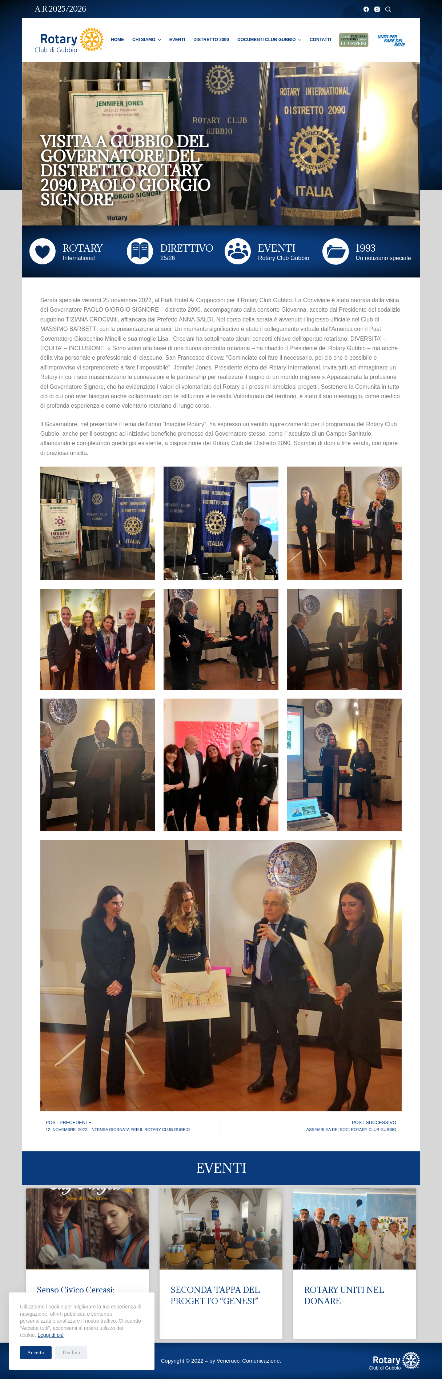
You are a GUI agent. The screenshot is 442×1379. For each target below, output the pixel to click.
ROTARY (83, 248)
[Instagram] (377, 9)
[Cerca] (388, 9)
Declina (71, 1352)
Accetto (35, 1352)
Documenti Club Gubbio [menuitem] (270, 40)
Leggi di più (50, 1335)
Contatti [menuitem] (320, 39)
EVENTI (277, 248)
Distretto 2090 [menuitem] (211, 39)
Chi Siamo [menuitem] (147, 40)
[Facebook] (366, 9)
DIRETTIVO (186, 248)
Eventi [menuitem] (177, 39)
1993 (365, 248)
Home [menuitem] (117, 39)
